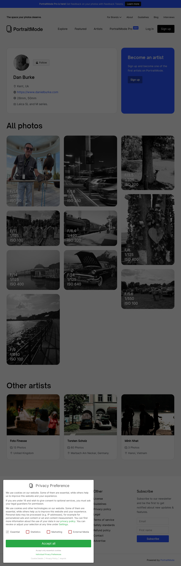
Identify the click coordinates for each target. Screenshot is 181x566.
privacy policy (67, 521)
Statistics (33, 532)
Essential (13, 532)
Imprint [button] (63, 558)
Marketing (54, 532)
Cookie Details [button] (37, 558)
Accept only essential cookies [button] (48, 550)
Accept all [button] (48, 543)
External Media (78, 532)
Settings (63, 524)
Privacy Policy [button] (52, 558)
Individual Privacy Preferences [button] (48, 555)
